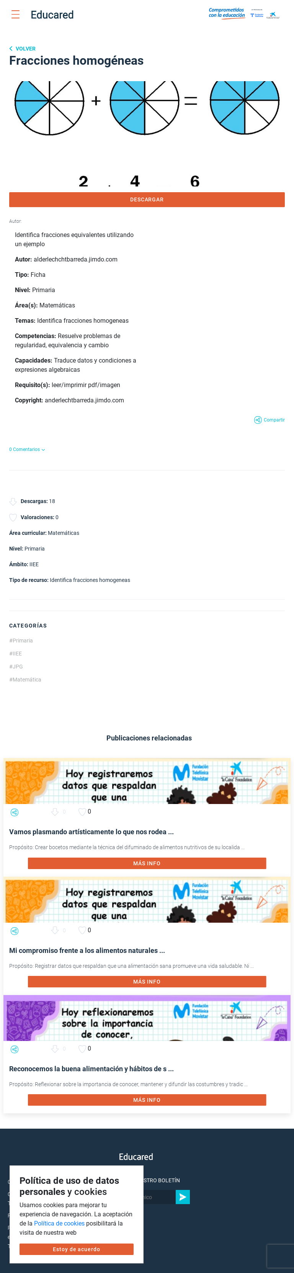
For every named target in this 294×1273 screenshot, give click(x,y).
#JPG (16, 666)
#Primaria (21, 640)
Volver (25, 49)
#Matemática (25, 680)
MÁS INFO (146, 863)
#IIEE (15, 653)
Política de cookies (59, 1223)
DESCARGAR (147, 199)
